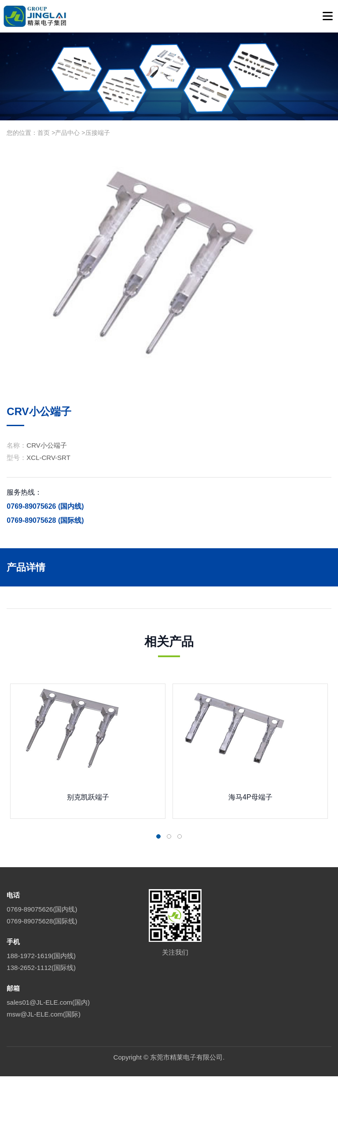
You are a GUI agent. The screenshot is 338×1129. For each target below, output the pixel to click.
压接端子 (97, 132)
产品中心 (67, 132)
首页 (43, 132)
